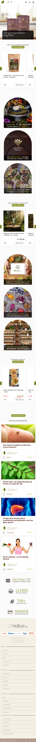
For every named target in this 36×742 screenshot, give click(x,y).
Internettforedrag (6, 704)
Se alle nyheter (6, 661)
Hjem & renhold (6, 688)
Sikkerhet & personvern (8, 733)
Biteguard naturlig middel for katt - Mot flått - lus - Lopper (13, 234)
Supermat (5, 677)
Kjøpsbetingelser (6, 730)
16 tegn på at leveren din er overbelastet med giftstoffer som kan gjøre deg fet (18, 520)
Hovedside (5, 650)
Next (33, 36)
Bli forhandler (6, 712)
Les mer (29, 457)
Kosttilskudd (5, 681)
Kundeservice (6, 726)
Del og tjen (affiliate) (7, 708)
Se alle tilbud (6, 665)
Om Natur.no (5, 653)
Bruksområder (6, 701)
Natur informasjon (12, 452)
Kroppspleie (5, 685)
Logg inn (30, 2)
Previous (2, 36)
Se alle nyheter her (18, 205)
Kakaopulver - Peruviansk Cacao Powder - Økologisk (13, 76)
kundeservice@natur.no (18, 638)
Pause (33, 7)
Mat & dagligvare (6, 673)
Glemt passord (6, 722)
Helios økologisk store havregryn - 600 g (13, 390)
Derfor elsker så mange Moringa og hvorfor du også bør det (17, 483)
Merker (4, 657)
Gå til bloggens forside (18, 415)
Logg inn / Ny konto (7, 718)
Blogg (4, 697)
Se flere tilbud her (18, 362)
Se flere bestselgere (18, 47)
